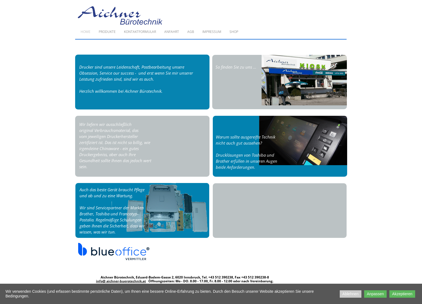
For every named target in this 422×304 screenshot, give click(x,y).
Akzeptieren (402, 294)
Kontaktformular (140, 31)
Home (85, 31)
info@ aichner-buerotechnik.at (121, 281)
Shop (234, 31)
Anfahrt (171, 31)
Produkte (107, 31)
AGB (190, 31)
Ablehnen (350, 294)
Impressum (211, 31)
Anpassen (375, 294)
